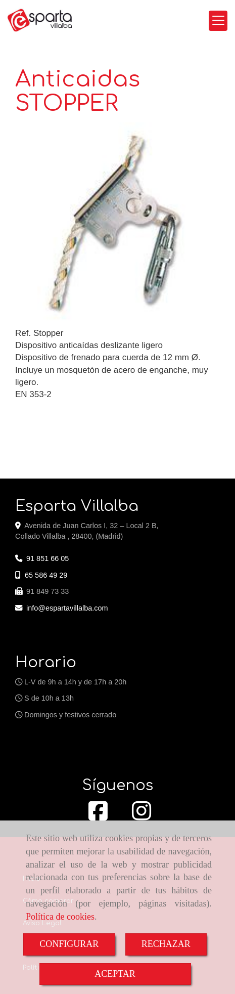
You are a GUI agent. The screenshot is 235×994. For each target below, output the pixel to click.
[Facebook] (98, 816)
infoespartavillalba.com (67, 608)
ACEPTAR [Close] (115, 974)
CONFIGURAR (69, 944)
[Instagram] (141, 816)
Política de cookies (60, 917)
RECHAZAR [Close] (166, 944)
